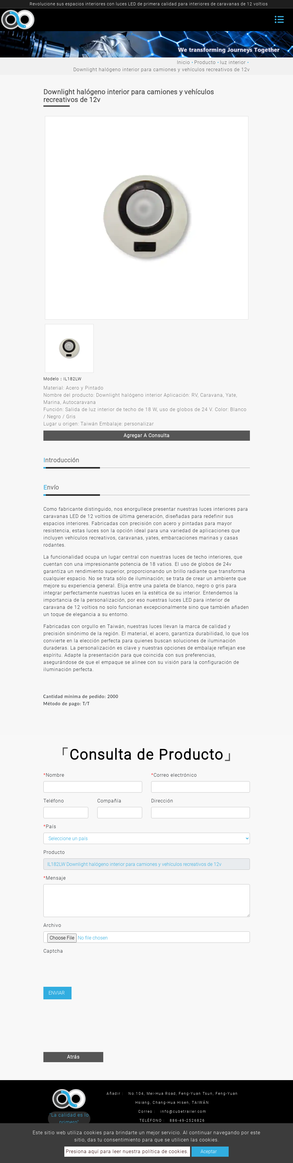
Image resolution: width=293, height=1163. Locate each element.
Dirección (162, 801)
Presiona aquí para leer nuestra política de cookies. (127, 1151)
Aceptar (209, 1151)
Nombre (53, 775)
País (49, 826)
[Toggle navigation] (279, 19)
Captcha (53, 951)
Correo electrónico (174, 775)
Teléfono (53, 801)
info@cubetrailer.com (183, 1111)
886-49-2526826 (187, 1120)
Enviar (56, 993)
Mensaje (54, 878)
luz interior (233, 62)
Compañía (109, 801)
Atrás (73, 1057)
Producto (205, 62)
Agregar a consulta (147, 435)
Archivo (52, 925)
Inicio (183, 62)
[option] (146, 218)
